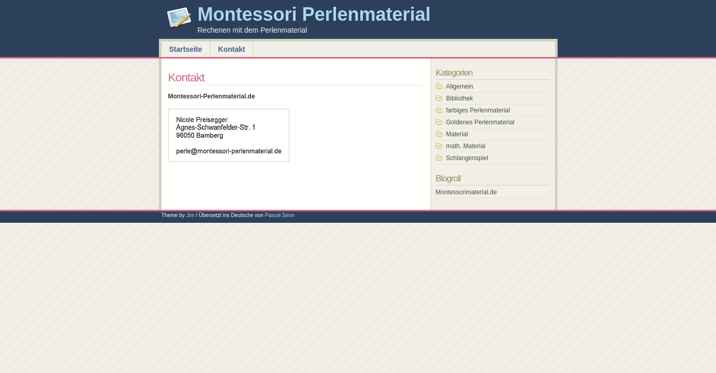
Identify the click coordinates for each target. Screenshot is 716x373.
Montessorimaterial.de (466, 192)
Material (457, 134)
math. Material (466, 146)
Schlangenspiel (467, 158)
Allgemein (460, 86)
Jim (190, 215)
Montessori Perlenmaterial (314, 14)
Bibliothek (459, 98)
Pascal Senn (279, 215)
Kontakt (231, 49)
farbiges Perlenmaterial (478, 110)
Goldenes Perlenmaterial (480, 122)
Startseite (185, 49)
